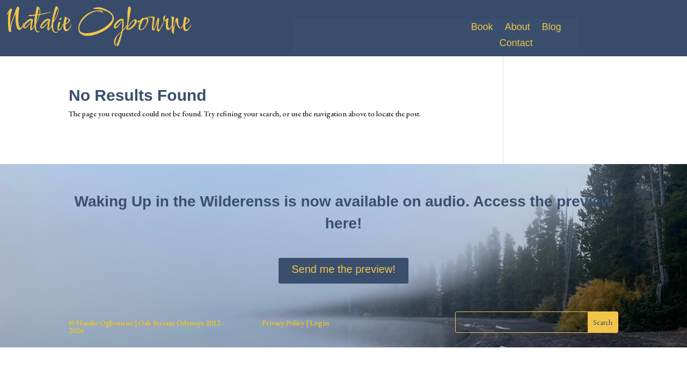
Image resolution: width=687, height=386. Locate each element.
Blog (551, 27)
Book (482, 27)
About (517, 27)
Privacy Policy (283, 323)
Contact (515, 43)
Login (318, 323)
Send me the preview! (343, 269)
